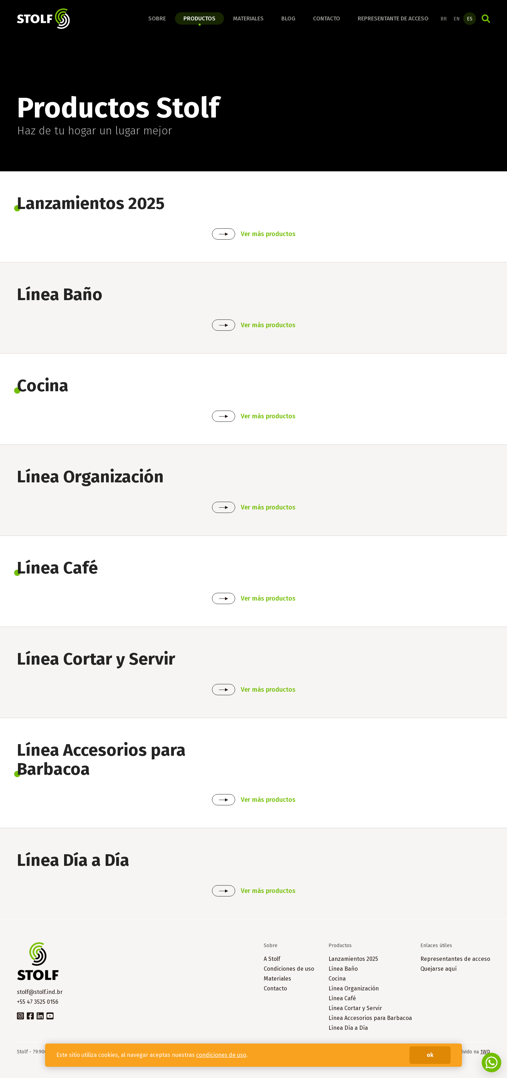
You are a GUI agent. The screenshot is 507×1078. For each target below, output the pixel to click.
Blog (288, 18)
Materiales (248, 18)
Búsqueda (486, 18)
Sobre (157, 18)
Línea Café (342, 998)
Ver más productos (268, 234)
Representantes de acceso (455, 959)
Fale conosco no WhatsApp (491, 1062)
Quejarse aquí (438, 968)
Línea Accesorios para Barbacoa (370, 1018)
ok (430, 1055)
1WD (485, 1052)
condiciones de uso (221, 1055)
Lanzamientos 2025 (353, 959)
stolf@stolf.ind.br (40, 992)
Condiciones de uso (289, 968)
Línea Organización (353, 988)
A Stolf (272, 959)
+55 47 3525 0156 (37, 1001)
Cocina (337, 978)
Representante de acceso (393, 18)
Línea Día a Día (348, 1028)
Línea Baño (343, 968)
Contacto (326, 18)
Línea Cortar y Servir (355, 1008)
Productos (199, 18)
